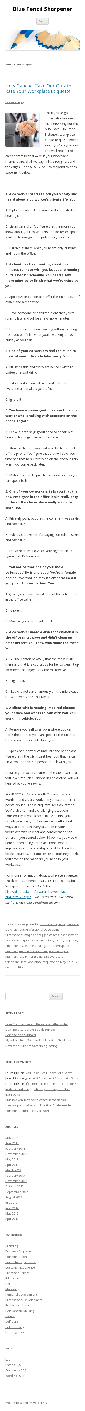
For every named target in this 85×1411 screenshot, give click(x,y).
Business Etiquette (52, 924)
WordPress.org (15, 1376)
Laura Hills (17, 967)
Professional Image (18, 935)
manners (11, 951)
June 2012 (12, 1208)
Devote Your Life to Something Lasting (31, 1046)
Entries (13, 1365)
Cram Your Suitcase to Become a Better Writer (36, 1024)
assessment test (41, 940)
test (23, 962)
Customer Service (17, 1273)
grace (47, 946)
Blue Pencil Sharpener (42, 8)
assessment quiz (17, 940)
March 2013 (13, 1170)
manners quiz (58, 951)
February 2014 (15, 1148)
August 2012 (13, 1197)
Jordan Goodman (17, 1089)
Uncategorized (15, 1332)
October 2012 (14, 1186)
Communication (16, 1257)
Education (12, 1278)
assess (54, 935)
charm (59, 940)
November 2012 (16, 1181)
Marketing (12, 1289)
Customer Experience (20, 1267)
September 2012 (16, 1192)
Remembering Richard (20, 1035)
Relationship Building (19, 1311)
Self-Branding (14, 1327)
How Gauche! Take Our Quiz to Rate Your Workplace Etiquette (38, 88)
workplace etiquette (41, 962)
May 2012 (11, 1213)
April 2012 (12, 1219)
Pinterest (31, 956)
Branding (11, 1246)
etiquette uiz (33, 946)
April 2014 (12, 1143)
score (59, 956)
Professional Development (43, 929)
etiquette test (14, 946)
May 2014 (11, 1138)
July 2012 (11, 1203)
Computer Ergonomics (20, 1262)
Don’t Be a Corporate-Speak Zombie (30, 1029)
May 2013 (11, 1159)
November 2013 (16, 1154)
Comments (15, 1370)
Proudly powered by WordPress (26, 1403)
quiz (42, 956)
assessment (69, 935)
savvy (50, 956)
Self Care (11, 1322)
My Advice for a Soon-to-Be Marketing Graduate (38, 1040)
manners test (14, 956)
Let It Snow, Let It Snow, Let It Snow (48, 1073)
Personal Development (21, 1294)
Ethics (9, 1284)
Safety (10, 1316)
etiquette (71, 940)
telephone (12, 962)
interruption (61, 946)
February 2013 (15, 1176)
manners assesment (33, 951)
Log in (9, 1359)
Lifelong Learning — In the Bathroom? (50, 1084)
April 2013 (12, 1165)
